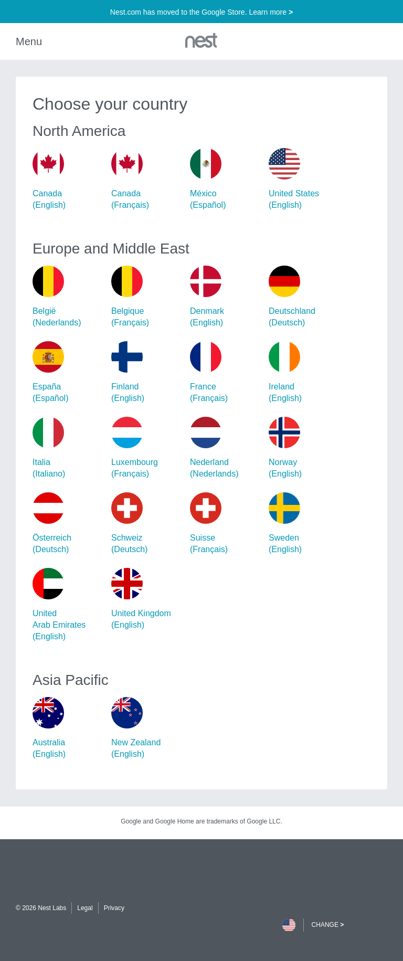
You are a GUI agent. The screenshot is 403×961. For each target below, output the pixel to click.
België (68, 297)
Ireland (304, 372)
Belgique (146, 297)
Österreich (68, 523)
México (225, 179)
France (225, 372)
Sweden (304, 523)
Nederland (225, 448)
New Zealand (146, 728)
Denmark (225, 297)
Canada (68, 179)
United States (304, 179)
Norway (304, 448)
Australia (68, 728)
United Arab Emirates (68, 605)
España (68, 372)
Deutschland (304, 297)
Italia (68, 448)
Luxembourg (146, 448)
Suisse (225, 523)
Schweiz (146, 523)
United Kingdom (146, 599)
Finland (146, 372)
